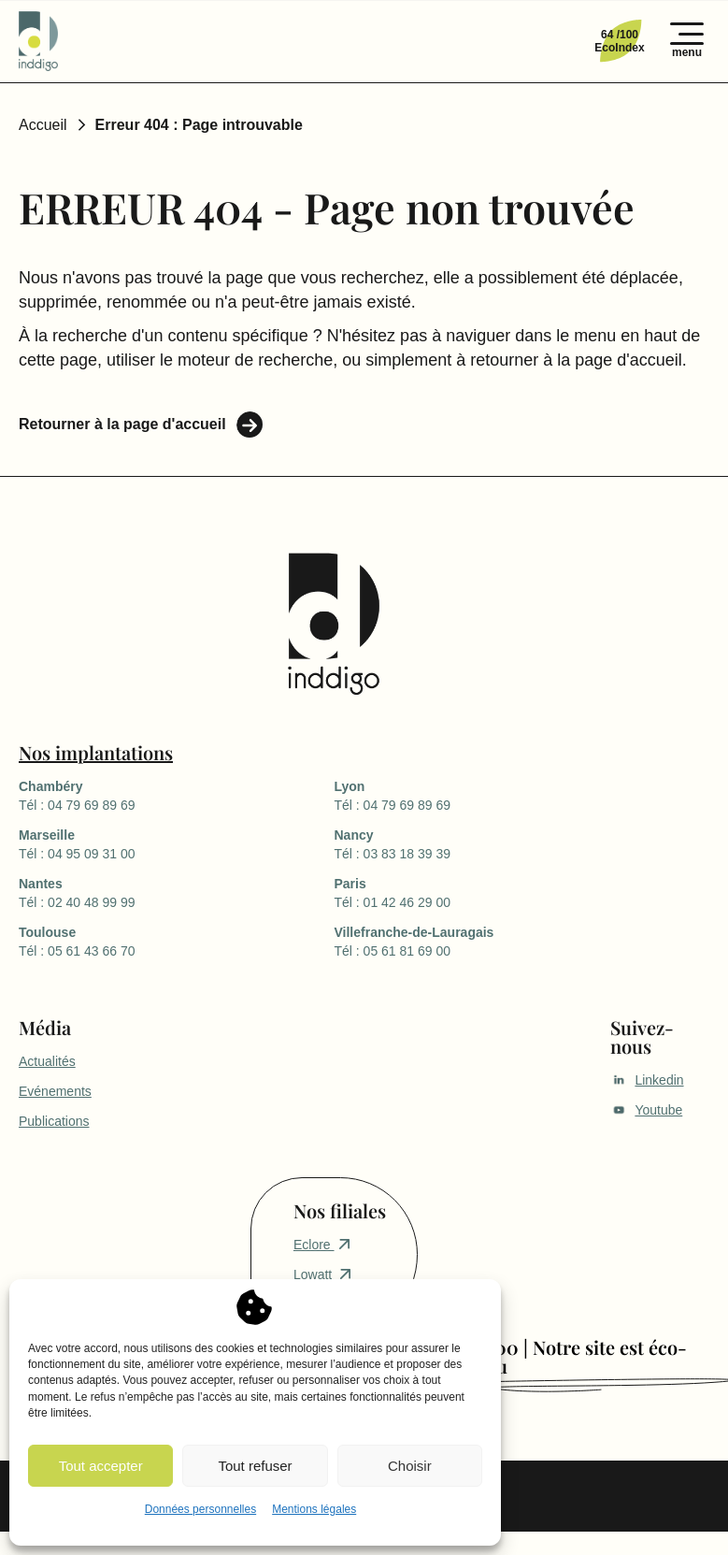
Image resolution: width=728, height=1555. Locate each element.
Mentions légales (314, 1509)
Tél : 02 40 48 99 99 (176, 892)
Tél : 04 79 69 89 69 (176, 795)
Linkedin (646, 1080)
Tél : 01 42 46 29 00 (491, 892)
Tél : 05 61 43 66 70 (176, 940)
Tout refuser (255, 1466)
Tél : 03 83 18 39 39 (491, 843)
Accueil (43, 125)
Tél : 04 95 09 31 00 (176, 843)
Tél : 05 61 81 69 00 (491, 940)
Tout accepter (101, 1466)
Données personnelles (200, 1509)
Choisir (410, 1466)
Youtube (646, 1109)
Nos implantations (96, 752)
